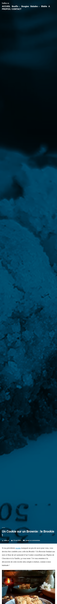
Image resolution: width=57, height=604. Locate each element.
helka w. (5, 3)
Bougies (25, 6)
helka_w (6, 540)
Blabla (44, 6)
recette (18, 548)
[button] (28, 272)
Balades (34, 6)
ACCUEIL (6, 6)
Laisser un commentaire (32, 540)
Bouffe (15, 6)
